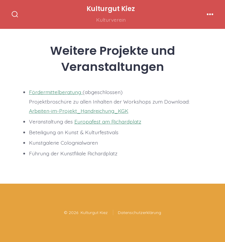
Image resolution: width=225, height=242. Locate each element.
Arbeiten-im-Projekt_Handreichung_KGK (78, 110)
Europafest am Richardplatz (107, 121)
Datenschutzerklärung (139, 212)
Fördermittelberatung (56, 92)
